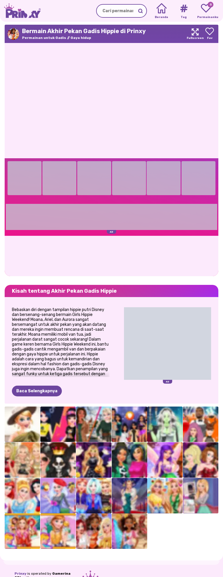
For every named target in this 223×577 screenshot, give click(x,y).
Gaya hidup (81, 38)
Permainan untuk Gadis (44, 38)
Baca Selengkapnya (36, 391)
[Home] (161, 11)
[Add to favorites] (209, 34)
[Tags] (184, 11)
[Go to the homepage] (20, 11)
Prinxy (20, 573)
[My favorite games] (206, 11)
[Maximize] (195, 34)
